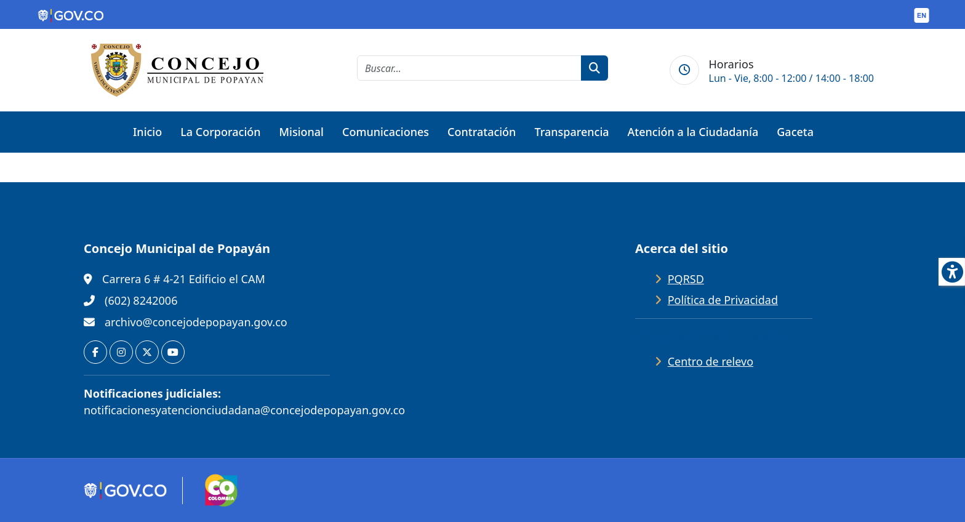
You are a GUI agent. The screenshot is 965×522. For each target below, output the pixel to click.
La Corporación (220, 131)
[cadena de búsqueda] (469, 68)
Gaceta (795, 131)
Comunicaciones (385, 131)
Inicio (147, 131)
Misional (301, 131)
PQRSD (686, 278)
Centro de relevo (710, 361)
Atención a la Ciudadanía (693, 131)
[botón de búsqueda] (594, 68)
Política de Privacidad (723, 299)
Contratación (481, 131)
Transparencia (571, 131)
